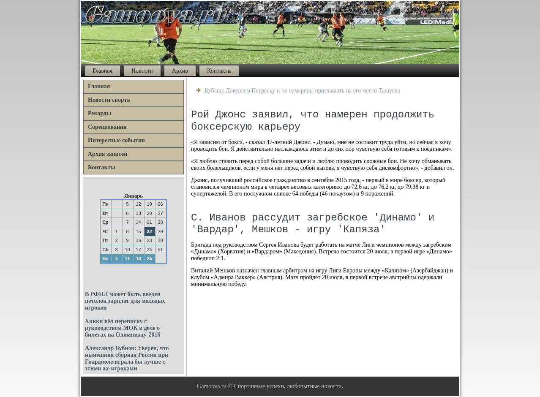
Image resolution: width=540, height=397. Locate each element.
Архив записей (107, 154)
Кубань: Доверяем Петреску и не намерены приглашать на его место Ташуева (302, 90)
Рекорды (99, 113)
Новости (142, 71)
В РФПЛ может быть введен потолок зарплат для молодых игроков (125, 301)
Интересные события (116, 140)
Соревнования (107, 127)
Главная (102, 71)
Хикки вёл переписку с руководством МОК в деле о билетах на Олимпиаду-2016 (122, 328)
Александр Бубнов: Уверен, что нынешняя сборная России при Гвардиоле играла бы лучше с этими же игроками (127, 358)
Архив (180, 71)
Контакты (219, 71)
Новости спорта (109, 100)
